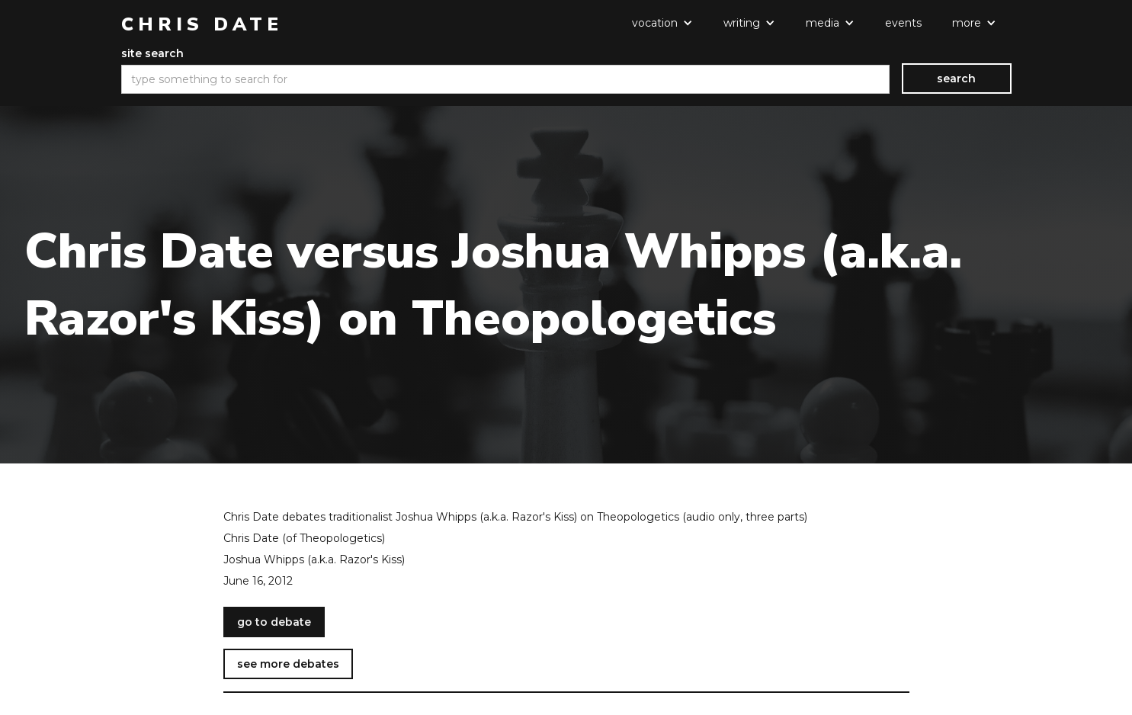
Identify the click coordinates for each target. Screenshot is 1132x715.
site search (152, 53)
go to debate (274, 622)
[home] (202, 24)
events (903, 23)
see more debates (288, 664)
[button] (662, 23)
